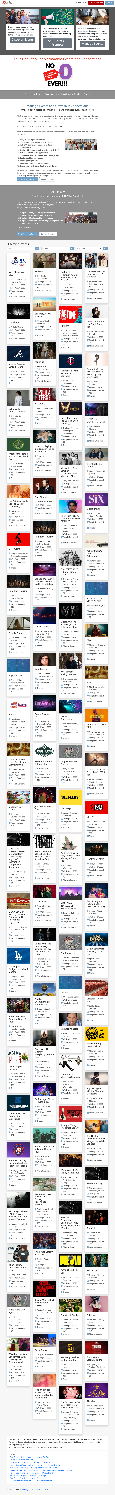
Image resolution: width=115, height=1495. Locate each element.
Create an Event (96, 3)
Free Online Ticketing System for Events (26, 1478)
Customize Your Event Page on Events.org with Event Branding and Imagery (41, 1470)
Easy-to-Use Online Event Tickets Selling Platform (30, 1462)
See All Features (47, 179)
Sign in (109, 3)
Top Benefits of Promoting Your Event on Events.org (31, 1481)
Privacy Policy (27, 1490)
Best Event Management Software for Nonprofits (30, 1475)
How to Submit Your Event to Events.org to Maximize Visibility (35, 1465)
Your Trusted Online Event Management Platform (30, 1457)
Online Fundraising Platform (21, 1460)
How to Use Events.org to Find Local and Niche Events (32, 1473)
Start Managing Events (27, 179)
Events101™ (81, 3)
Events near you (41, 1490)
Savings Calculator (48, 234)
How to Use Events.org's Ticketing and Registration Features (34, 1467)
